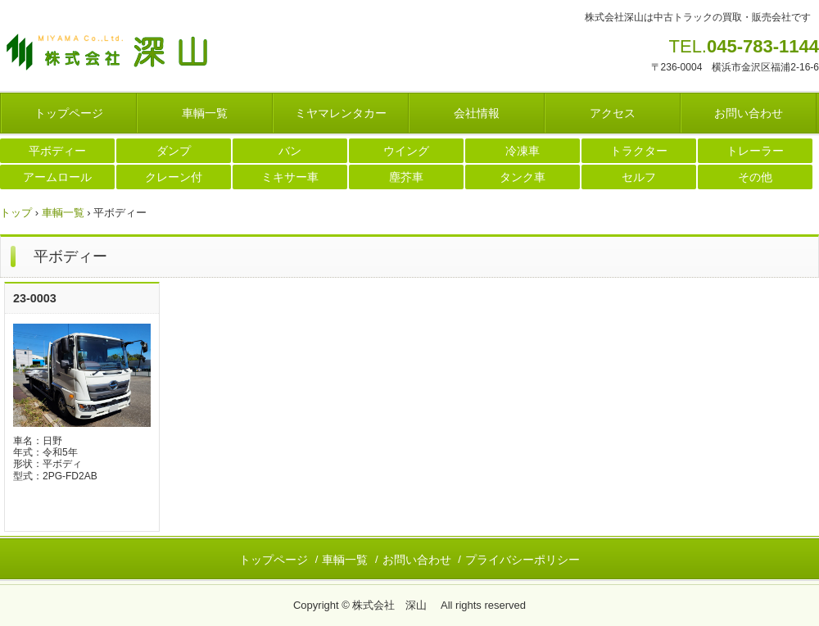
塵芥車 (406, 177)
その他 (755, 177)
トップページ (68, 113)
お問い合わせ (748, 113)
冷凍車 (522, 150)
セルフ (639, 177)
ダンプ (173, 150)
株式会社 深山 (123, 53)
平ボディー (57, 150)
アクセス (613, 113)
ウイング (406, 150)
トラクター (638, 150)
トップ (16, 212)
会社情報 (477, 113)
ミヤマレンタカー (341, 113)
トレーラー (755, 150)
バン (289, 150)
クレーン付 (173, 177)
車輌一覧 (205, 113)
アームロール (57, 177)
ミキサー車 (290, 177)
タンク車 (522, 177)
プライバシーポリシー (522, 559)
